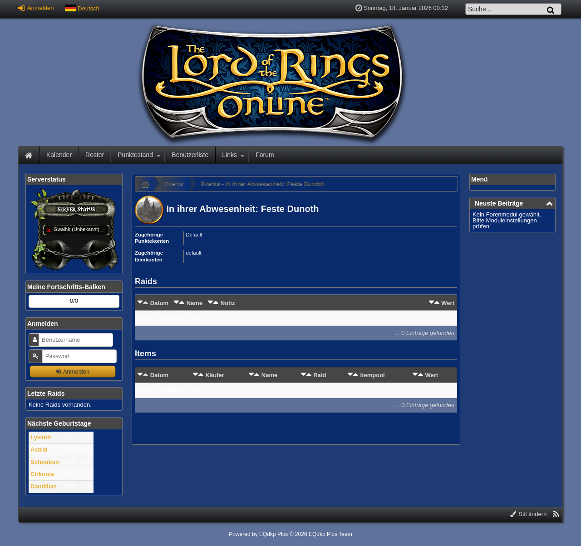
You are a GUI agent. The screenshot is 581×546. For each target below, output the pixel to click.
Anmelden (36, 8)
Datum (159, 303)
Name (194, 303)
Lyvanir (40, 437)
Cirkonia (42, 474)
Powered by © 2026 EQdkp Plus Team (290, 534)
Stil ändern (528, 514)
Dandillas (43, 486)
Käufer (215, 375)
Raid (319, 375)
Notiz (228, 303)
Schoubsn (44, 461)
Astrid (39, 449)
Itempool (372, 375)
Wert (447, 303)
